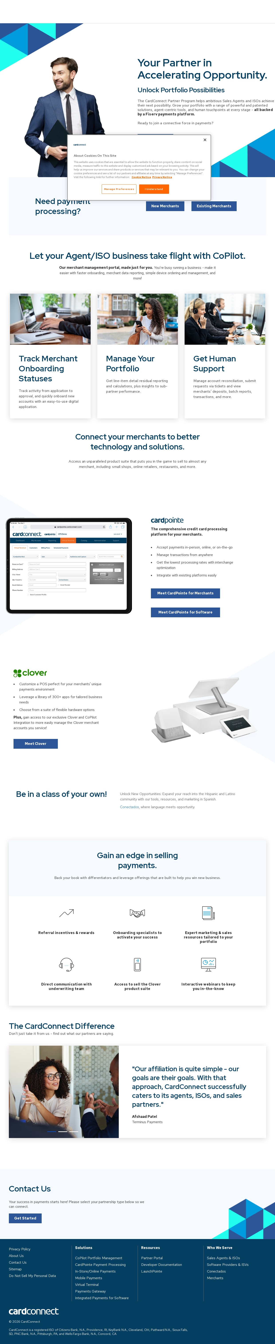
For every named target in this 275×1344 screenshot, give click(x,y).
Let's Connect (155, 132)
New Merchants (165, 219)
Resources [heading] (150, 1247)
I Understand (154, 189)
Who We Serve (117, 8)
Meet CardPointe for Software (187, 611)
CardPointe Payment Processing (100, 1263)
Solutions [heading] (83, 1247)
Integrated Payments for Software (102, 1297)
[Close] (205, 140)
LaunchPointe (151, 1270)
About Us (188, 8)
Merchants (215, 1277)
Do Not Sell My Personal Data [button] (32, 1275)
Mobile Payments (88, 1277)
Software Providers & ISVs (228, 1263)
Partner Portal (152, 1257)
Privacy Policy (19, 1248)
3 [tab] (73, 1130)
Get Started (25, 1236)
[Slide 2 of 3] (137, 372)
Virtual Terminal (87, 1283)
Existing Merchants (214, 219)
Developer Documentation (161, 1263)
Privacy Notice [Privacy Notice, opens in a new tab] (162, 177)
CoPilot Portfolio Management (98, 1257)
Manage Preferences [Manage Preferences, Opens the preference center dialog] (119, 189)
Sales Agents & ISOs (223, 1257)
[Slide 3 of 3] (225, 372)
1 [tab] (51, 1130)
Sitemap (15, 1268)
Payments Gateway (90, 1290)
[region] (139, 168)
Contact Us (251, 8)
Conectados (129, 825)
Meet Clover (36, 743)
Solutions (80, 8)
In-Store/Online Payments (95, 1270)
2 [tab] (62, 1130)
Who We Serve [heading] (219, 1247)
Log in (218, 8)
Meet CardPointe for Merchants (187, 592)
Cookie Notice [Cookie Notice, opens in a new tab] (141, 177)
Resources (155, 8)
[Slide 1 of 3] (50, 372)
